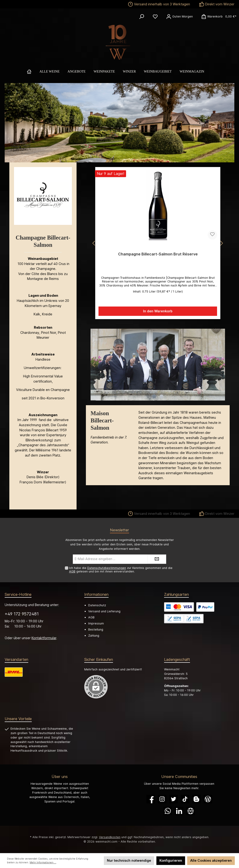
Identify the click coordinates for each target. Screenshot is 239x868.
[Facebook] (150, 799)
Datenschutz (97, 605)
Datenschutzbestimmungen (106, 568)
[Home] (33, 71)
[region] (158, 243)
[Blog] (208, 799)
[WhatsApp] (167, 811)
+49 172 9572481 (22, 613)
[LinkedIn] (179, 811)
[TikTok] (185, 799)
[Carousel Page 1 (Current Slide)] (154, 396)
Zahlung (93, 635)
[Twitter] (173, 799)
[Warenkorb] (217, 16)
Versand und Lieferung (104, 611)
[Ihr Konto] (179, 16)
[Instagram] (162, 799)
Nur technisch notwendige (129, 860)
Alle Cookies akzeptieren (211, 860)
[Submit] (157, 559)
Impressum (96, 623)
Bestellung (95, 629)
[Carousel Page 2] (161, 396)
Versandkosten (109, 837)
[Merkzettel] (155, 16)
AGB (72, 571)
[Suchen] (141, 16)
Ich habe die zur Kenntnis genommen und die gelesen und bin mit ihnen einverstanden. (120, 569)
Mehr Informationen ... (43, 862)
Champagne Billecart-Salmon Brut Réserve (158, 254)
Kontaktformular (44, 638)
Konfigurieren (170, 860)
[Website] (190, 811)
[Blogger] (196, 799)
